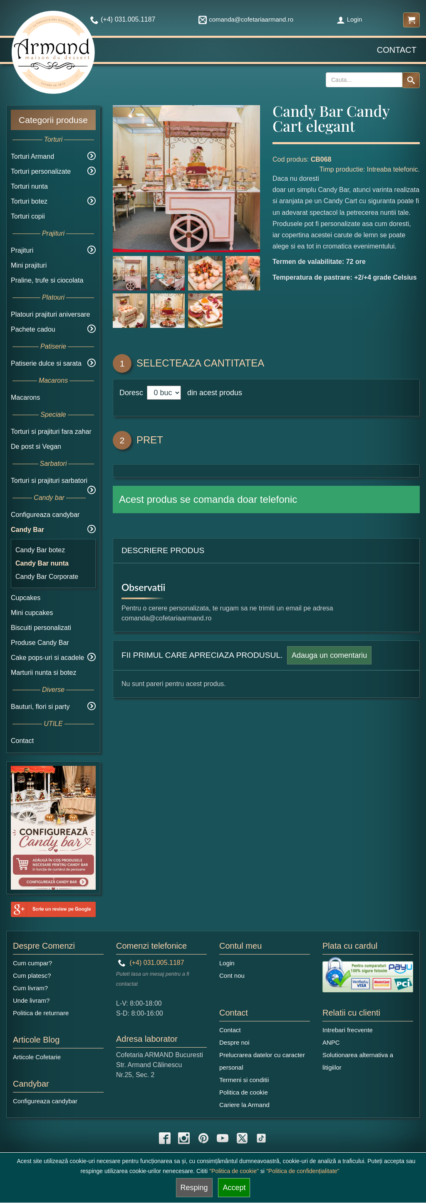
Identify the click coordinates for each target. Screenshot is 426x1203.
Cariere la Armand (244, 1104)
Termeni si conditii (244, 1079)
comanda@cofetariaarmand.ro (245, 19)
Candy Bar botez (40, 550)
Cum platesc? (32, 975)
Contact (396, 49)
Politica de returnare (41, 1012)
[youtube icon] (222, 1138)
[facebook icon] (164, 1138)
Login (349, 19)
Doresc (132, 393)
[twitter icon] (242, 1138)
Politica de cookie (243, 1092)
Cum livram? (30, 987)
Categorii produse (53, 120)
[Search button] (411, 80)
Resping (194, 1187)
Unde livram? (31, 1000)
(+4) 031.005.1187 (151, 962)
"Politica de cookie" (234, 1171)
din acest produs (212, 393)
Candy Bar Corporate (46, 576)
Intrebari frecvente (347, 1029)
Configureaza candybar (45, 514)
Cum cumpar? (32, 963)
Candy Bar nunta (42, 563)
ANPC (331, 1042)
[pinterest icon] (203, 1138)
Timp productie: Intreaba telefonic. (370, 169)
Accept (234, 1187)
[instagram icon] (184, 1138)
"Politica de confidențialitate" (302, 1171)
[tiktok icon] (261, 1138)
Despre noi (234, 1042)
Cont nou (232, 975)
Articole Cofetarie (37, 1056)
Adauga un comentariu (329, 655)
